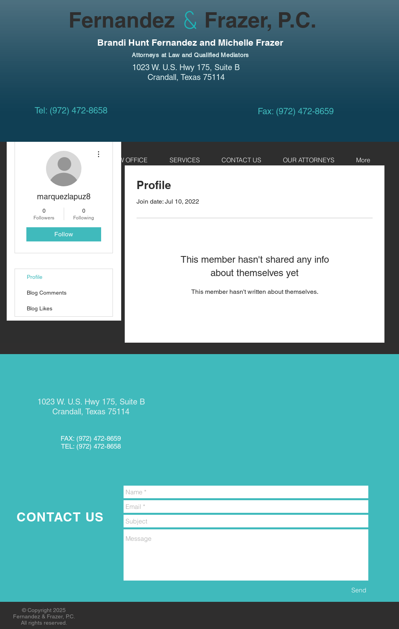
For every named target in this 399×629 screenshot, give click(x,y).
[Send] (358, 590)
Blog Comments (46, 292)
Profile (34, 277)
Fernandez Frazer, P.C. (165, 19)
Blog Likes (39, 308)
